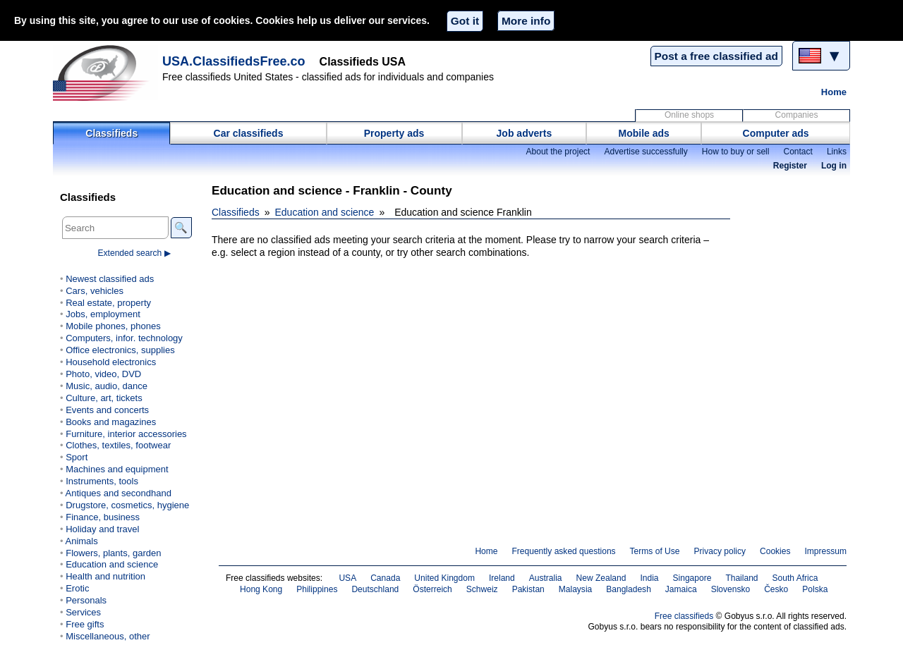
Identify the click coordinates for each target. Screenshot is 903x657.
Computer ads (776, 133)
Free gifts (85, 624)
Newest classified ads (110, 279)
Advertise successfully (645, 151)
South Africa (795, 578)
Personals (86, 600)
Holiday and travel (102, 529)
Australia (545, 578)
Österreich (432, 589)
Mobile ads (644, 133)
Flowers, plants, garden (113, 553)
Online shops (689, 115)
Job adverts (524, 133)
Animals (81, 541)
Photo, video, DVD (103, 374)
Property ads (394, 133)
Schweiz (482, 589)
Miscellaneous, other (108, 636)
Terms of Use (655, 551)
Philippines (316, 589)
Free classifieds (684, 616)
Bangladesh (628, 589)
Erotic (77, 588)
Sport (76, 457)
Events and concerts (107, 410)
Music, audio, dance (106, 386)
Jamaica (681, 589)
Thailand (741, 578)
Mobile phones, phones (113, 326)
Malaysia (575, 589)
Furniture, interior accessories (126, 434)
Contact (797, 151)
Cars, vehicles (94, 290)
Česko (776, 589)
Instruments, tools (102, 481)
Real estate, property (108, 302)
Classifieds (111, 133)
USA (347, 578)
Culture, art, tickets (104, 398)
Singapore (692, 578)
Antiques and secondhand (118, 493)
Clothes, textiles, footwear (118, 445)
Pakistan (528, 589)
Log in (834, 166)
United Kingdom (444, 578)
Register (790, 166)
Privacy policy (719, 551)
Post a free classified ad (716, 56)
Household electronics (111, 362)
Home (834, 92)
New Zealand (601, 578)
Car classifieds (249, 133)
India (649, 578)
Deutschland (375, 589)
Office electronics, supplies (120, 350)
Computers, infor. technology (124, 338)
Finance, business (103, 517)
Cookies (775, 551)
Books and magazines (111, 422)
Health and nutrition (105, 576)
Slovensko (731, 589)
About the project (558, 151)
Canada (385, 578)
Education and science (325, 212)
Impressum (826, 551)
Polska (815, 589)
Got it (465, 21)
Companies (796, 115)
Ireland (502, 578)
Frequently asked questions (563, 551)
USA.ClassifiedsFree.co (233, 61)
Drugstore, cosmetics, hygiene (127, 505)
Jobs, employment (103, 314)
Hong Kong (261, 589)
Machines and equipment (117, 469)
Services (83, 612)
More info (526, 21)
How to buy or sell (736, 151)
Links (837, 151)
